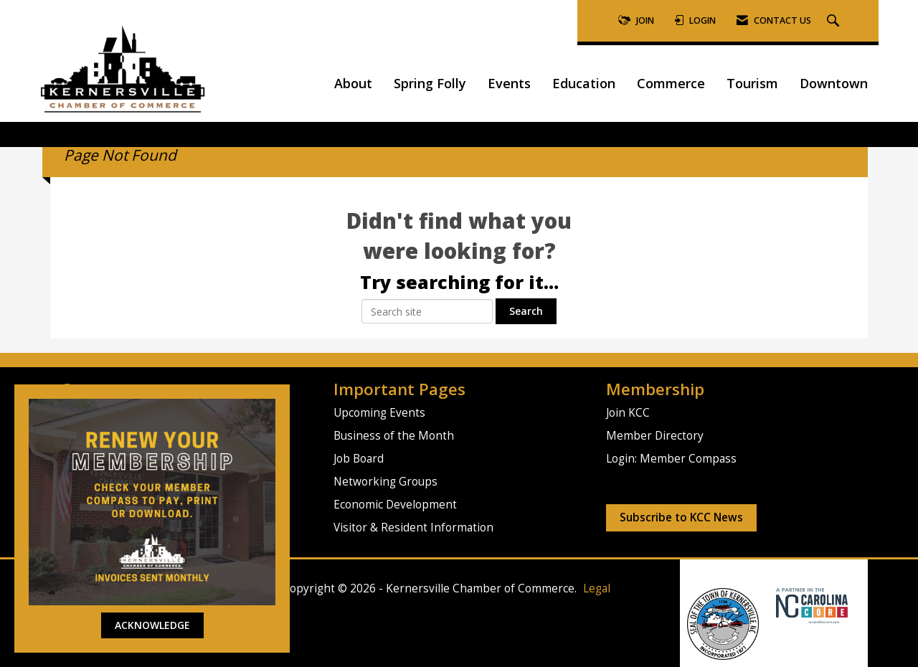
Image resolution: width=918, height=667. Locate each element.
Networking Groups (385, 481)
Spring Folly (430, 83)
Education (583, 83)
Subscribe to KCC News (681, 517)
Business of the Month (393, 435)
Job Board (358, 458)
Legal (596, 588)
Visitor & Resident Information (413, 527)
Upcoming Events (379, 412)
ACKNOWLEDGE (152, 625)
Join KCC (628, 412)
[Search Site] (835, 21)
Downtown (834, 83)
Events (509, 83)
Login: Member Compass (671, 458)
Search (526, 311)
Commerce (671, 83)
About (353, 83)
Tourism (752, 83)
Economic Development (395, 504)
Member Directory (655, 435)
